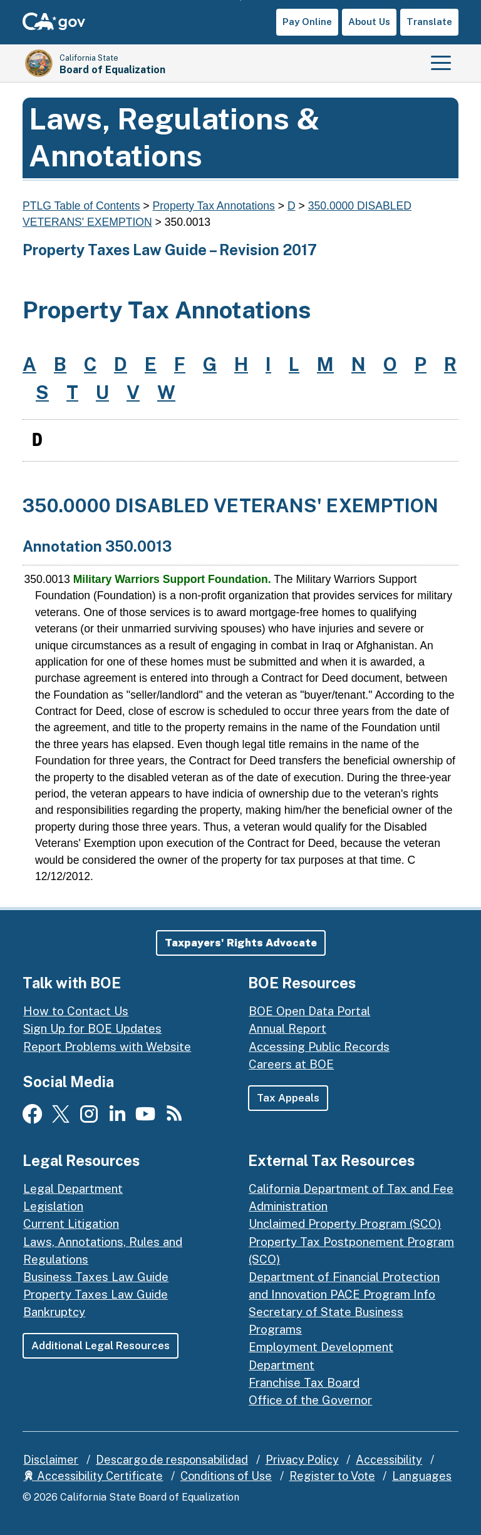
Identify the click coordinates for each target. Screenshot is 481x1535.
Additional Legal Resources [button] (100, 1345)
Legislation (53, 1206)
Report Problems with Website (107, 1046)
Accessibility (389, 1459)
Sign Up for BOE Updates (92, 1028)
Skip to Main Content (240, 0)
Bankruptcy (54, 1312)
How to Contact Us (75, 1011)
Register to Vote (332, 1475)
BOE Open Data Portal (309, 1011)
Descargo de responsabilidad (172, 1459)
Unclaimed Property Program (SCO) (345, 1223)
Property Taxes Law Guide (95, 1294)
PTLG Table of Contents (81, 206)
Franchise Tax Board (304, 1382)
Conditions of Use (226, 1475)
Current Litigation (71, 1223)
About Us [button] (369, 21)
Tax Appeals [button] (288, 1098)
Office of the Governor (310, 1400)
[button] (241, 943)
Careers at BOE (291, 1064)
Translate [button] (429, 21)
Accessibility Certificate (93, 1475)
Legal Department (73, 1188)
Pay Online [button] (307, 21)
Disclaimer (50, 1459)
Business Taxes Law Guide (95, 1277)
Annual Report (287, 1028)
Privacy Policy (302, 1459)
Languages (422, 1475)
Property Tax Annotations (214, 206)
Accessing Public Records (319, 1046)
